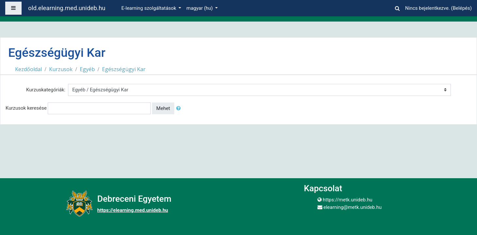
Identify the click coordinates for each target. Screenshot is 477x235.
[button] (397, 7)
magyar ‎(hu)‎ (200, 8)
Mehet (163, 108)
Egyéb (87, 69)
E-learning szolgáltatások (149, 8)
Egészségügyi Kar (123, 69)
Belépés (461, 8)
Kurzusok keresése (26, 108)
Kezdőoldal (28, 69)
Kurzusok (61, 69)
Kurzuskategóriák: (45, 90)
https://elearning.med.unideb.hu (132, 210)
